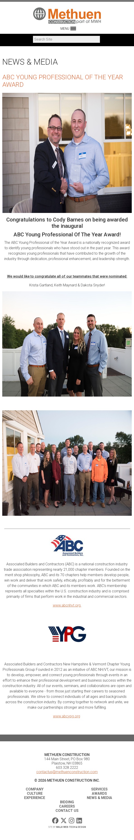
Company (35, 789)
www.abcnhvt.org (67, 605)
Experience (34, 798)
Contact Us (67, 810)
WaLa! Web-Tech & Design (71, 827)
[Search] (66, 39)
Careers (67, 806)
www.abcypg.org (66, 716)
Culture (35, 793)
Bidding (67, 802)
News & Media (99, 798)
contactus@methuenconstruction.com (67, 772)
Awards (99, 793)
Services (99, 789)
